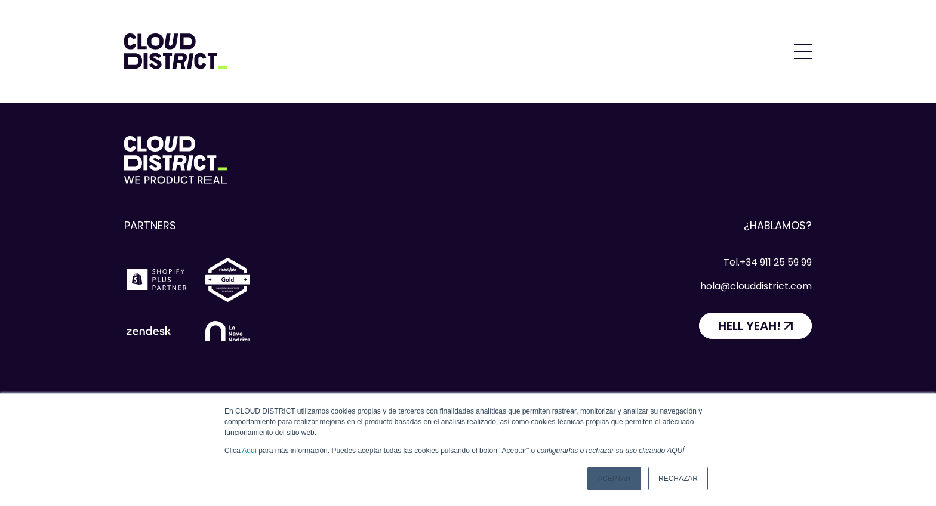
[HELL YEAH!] (755, 326)
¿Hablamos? (778, 225)
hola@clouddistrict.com (756, 286)
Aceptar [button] (614, 478)
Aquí (249, 450)
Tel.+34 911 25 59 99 (767, 262)
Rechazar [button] (678, 478)
